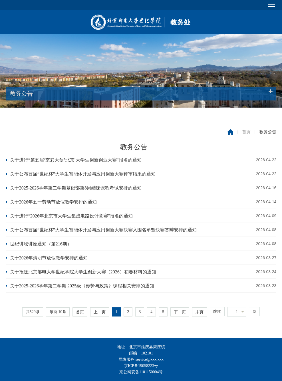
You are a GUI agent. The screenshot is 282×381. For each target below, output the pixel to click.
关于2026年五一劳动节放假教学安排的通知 (53, 201)
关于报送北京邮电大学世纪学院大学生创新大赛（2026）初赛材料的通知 (83, 271)
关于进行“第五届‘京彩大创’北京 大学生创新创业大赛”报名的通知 (76, 160)
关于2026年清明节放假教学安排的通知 (49, 257)
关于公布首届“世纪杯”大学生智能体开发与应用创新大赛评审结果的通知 (83, 174)
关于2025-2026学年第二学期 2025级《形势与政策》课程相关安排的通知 (82, 285)
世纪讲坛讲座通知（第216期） (41, 243)
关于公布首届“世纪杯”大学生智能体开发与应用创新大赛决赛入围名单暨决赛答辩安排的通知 (103, 229)
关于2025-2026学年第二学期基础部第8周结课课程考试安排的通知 (76, 188)
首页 (246, 132)
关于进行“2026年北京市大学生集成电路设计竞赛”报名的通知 (71, 215)
